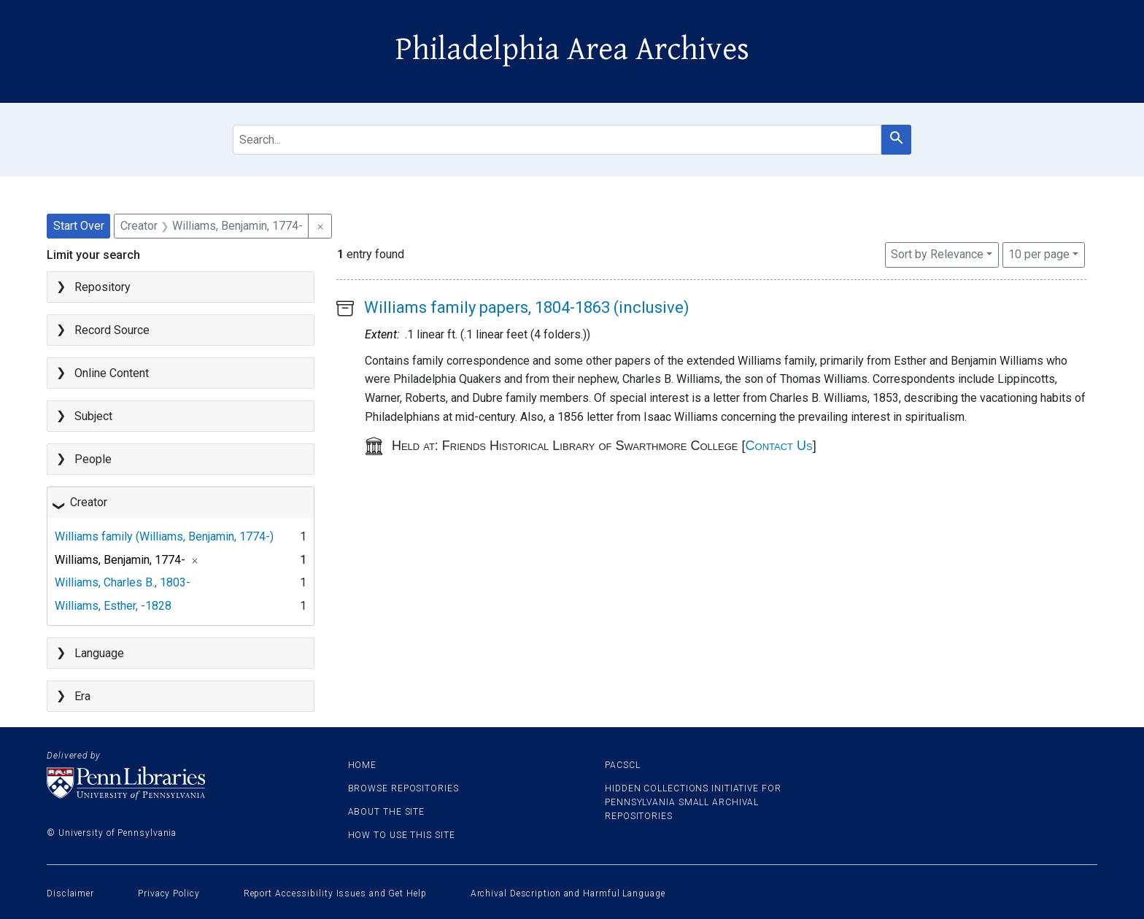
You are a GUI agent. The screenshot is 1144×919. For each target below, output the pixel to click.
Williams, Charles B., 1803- (122, 582)
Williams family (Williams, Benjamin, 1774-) (164, 536)
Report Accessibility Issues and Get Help (335, 893)
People (93, 459)
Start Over (78, 226)
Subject (93, 416)
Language (99, 653)
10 (1039, 253)
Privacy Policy (169, 893)
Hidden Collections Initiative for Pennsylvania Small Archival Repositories (693, 802)
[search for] (557, 140)
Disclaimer (70, 893)
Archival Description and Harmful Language (568, 893)
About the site (386, 812)
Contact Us (779, 445)
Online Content (111, 373)
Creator (88, 502)
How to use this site (401, 835)
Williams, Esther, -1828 (113, 606)
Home (362, 765)
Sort (937, 254)
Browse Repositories (403, 788)
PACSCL (622, 765)
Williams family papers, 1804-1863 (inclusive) (526, 307)
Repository (102, 287)
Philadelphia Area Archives (572, 49)
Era (82, 696)
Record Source (112, 330)
